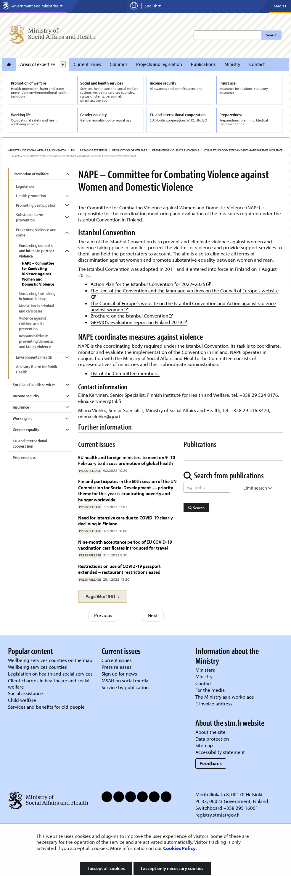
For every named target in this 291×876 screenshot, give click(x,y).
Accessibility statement (220, 752)
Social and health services (34, 384)
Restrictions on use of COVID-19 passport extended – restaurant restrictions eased (119, 569)
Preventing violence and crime (175, 150)
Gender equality (26, 429)
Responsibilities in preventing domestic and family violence (36, 341)
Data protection (212, 739)
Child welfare (22, 700)
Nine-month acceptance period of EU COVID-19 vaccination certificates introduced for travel (125, 545)
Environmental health (34, 357)
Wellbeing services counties (37, 667)
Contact (257, 64)
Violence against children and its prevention (32, 323)
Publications (203, 64)
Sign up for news (119, 674)
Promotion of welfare (129, 150)
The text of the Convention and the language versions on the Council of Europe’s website (185, 290)
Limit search (258, 488)
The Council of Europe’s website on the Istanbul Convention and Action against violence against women (183, 306)
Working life (23, 418)
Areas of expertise (37, 64)
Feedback (211, 763)
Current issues (87, 64)
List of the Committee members (125, 373)
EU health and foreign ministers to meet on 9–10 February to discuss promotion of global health (126, 460)
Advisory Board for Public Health (37, 369)
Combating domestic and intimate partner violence (242, 150)
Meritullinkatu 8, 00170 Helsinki (228, 794)
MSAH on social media (125, 680)
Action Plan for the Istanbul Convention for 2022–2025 (151, 284)
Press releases (116, 667)
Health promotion (31, 195)
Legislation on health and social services (50, 674)
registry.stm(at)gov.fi (218, 815)
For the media (210, 690)
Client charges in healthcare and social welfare (48, 683)
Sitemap (204, 745)
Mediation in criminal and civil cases (36, 308)
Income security (26, 396)
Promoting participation (36, 205)
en (72, 150)
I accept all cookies (106, 868)
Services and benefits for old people (46, 707)
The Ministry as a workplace (224, 697)
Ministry (232, 64)
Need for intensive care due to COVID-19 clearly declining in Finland (125, 520)
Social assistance (25, 693)
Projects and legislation (159, 64)
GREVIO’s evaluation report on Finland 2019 (139, 322)
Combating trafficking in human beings (37, 296)
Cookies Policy (179, 848)
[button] (102, 596)
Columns (118, 64)
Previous (103, 615)
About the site (210, 732)
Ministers (205, 670)
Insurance (21, 407)
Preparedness (24, 457)
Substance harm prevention (29, 217)
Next (153, 615)
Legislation (25, 186)
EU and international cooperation (30, 443)
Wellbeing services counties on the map (50, 660)
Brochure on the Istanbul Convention (132, 315)
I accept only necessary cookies (172, 868)
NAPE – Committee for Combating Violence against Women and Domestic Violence (38, 273)
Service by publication (125, 687)
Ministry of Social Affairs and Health (37, 150)
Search (271, 35)
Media (280, 6)
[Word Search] (207, 487)
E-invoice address (213, 703)
